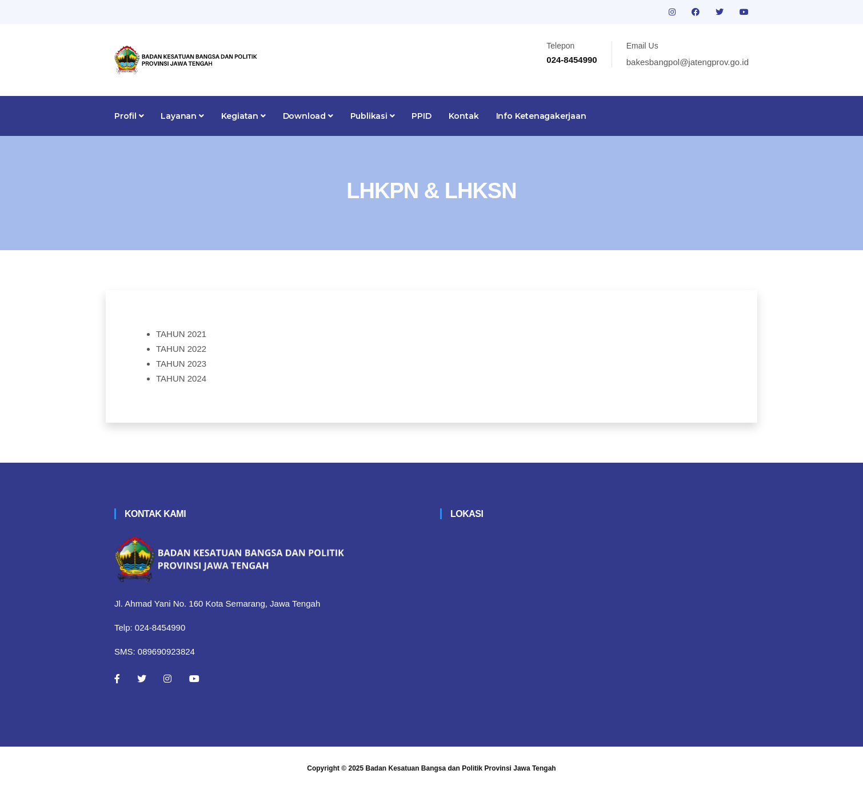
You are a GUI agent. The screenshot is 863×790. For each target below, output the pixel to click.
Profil (128, 116)
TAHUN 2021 (181, 334)
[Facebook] (117, 678)
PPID (421, 116)
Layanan (182, 116)
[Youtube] (194, 678)
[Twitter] (142, 678)
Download (308, 116)
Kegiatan (243, 116)
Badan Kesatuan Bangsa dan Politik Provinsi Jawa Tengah (461, 768)
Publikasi (372, 116)
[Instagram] (167, 678)
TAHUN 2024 (181, 378)
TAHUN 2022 (181, 349)
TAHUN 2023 (181, 363)
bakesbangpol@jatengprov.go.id (687, 62)
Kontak (464, 116)
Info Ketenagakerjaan (541, 116)
